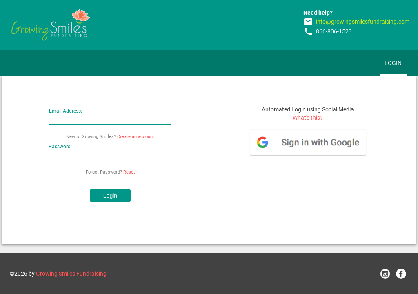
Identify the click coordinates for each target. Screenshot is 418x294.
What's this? (308, 117)
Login (393, 63)
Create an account (135, 136)
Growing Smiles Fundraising (71, 273)
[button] (110, 195)
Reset (129, 172)
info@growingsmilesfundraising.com (362, 21)
